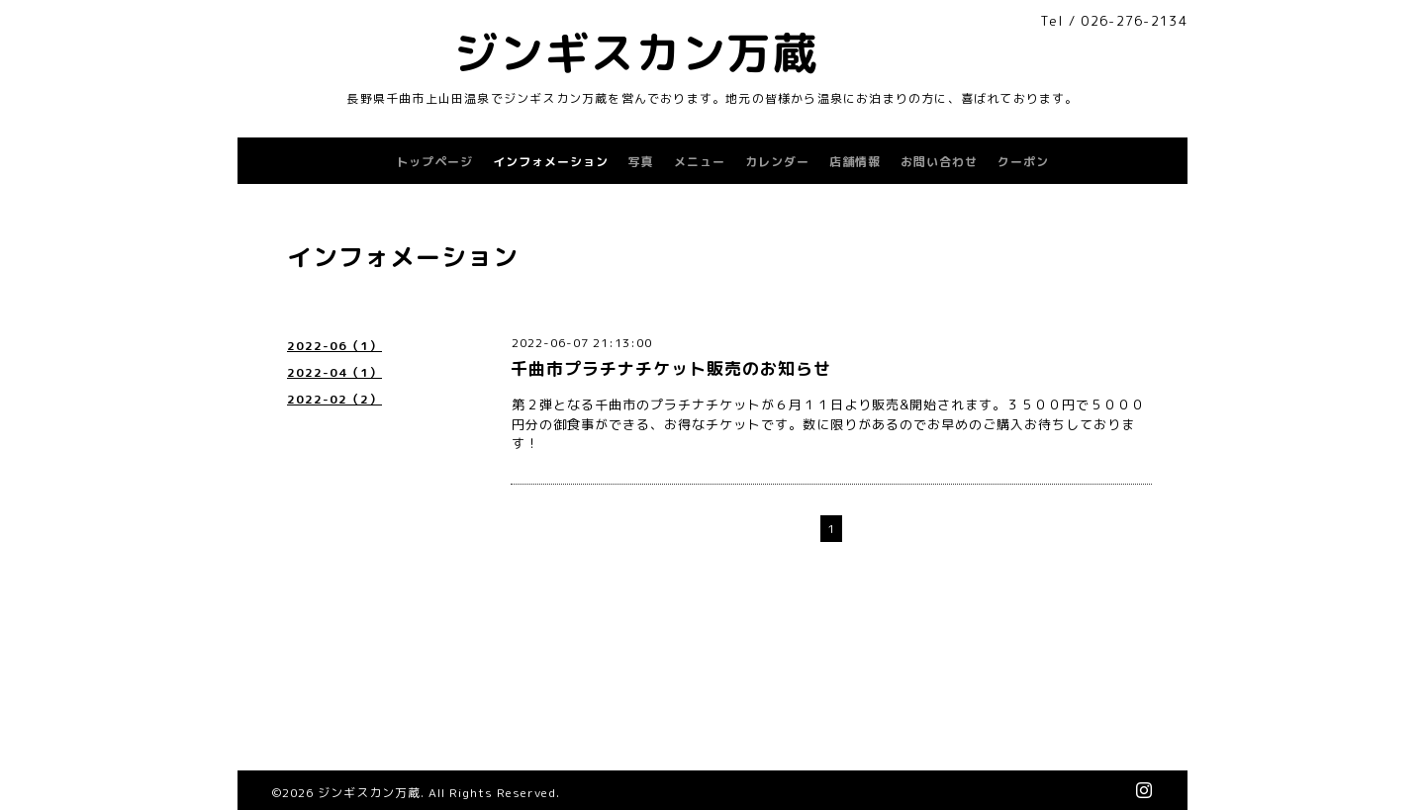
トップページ (434, 161)
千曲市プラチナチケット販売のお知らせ (671, 368)
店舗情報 (855, 161)
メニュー (699, 161)
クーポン (1023, 161)
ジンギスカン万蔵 (635, 52)
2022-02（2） (334, 399)
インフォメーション (551, 161)
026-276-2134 (1134, 21)
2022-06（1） (334, 345)
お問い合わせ (939, 161)
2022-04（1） (334, 372)
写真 (641, 161)
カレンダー (777, 161)
